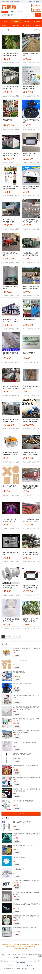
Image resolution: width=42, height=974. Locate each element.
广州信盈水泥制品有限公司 (30, 62)
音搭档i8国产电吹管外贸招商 (22, 754)
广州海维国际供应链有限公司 (30, 395)
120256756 (30, 966)
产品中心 (16, 21)
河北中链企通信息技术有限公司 (9, 428)
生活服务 (16, 25)
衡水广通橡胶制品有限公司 (30, 196)
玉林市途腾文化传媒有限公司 (30, 562)
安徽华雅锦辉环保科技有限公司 (9, 96)
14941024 (18, 969)
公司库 (14, 955)
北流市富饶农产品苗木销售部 (9, 62)
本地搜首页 (32, 1)
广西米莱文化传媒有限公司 (9, 528)
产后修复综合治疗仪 (19, 672)
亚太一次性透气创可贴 (20, 660)
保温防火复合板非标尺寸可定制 (22, 845)
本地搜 (3, 961)
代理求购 (37, 21)
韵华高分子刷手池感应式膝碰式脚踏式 (25, 927)
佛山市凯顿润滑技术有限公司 (30, 129)
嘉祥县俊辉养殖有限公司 (9, 129)
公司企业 (26, 21)
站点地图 (24, 957)
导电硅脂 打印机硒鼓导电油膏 (22, 683)
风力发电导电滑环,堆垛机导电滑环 (23, 801)
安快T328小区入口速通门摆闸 (22, 822)
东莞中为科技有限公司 (9, 595)
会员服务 (17, 957)
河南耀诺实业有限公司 (29, 162)
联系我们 (36, 955)
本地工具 (37, 25)
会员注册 (16, 1)
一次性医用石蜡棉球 (19, 857)
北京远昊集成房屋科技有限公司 (9, 162)
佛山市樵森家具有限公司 (9, 395)
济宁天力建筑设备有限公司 (30, 262)
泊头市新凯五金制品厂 (9, 295)
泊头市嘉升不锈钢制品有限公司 (9, 229)
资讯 (19, 955)
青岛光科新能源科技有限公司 (9, 462)
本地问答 (26, 25)
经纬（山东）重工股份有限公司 (30, 495)
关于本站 (29, 955)
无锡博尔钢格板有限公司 (29, 229)
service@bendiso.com (18, 966)
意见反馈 (40, 956)
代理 (23, 955)
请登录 (11, 1)
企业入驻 (21, 813)
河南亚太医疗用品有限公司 (9, 495)
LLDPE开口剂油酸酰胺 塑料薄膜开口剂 (25, 742)
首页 (5, 21)
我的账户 (38, 1)
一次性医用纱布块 (18, 869)
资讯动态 (5, 25)
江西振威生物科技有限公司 (30, 362)
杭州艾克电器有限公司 (29, 96)
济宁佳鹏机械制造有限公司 (9, 262)
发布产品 (37, 30)
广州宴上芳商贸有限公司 (9, 196)
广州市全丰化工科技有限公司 (9, 628)
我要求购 (17, 656)
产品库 (8, 955)
